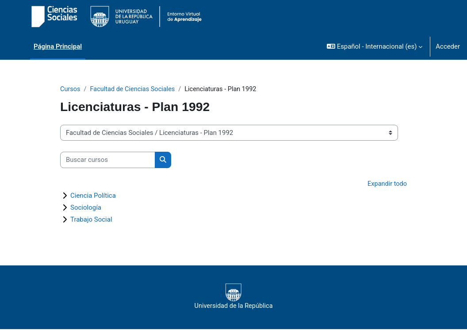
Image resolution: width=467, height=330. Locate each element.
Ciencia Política (93, 196)
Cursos (70, 89)
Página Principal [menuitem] (58, 46)
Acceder (448, 46)
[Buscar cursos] (107, 160)
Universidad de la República (233, 297)
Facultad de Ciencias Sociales (134, 89)
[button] (374, 46)
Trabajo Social (91, 220)
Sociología (85, 208)
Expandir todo (386, 184)
